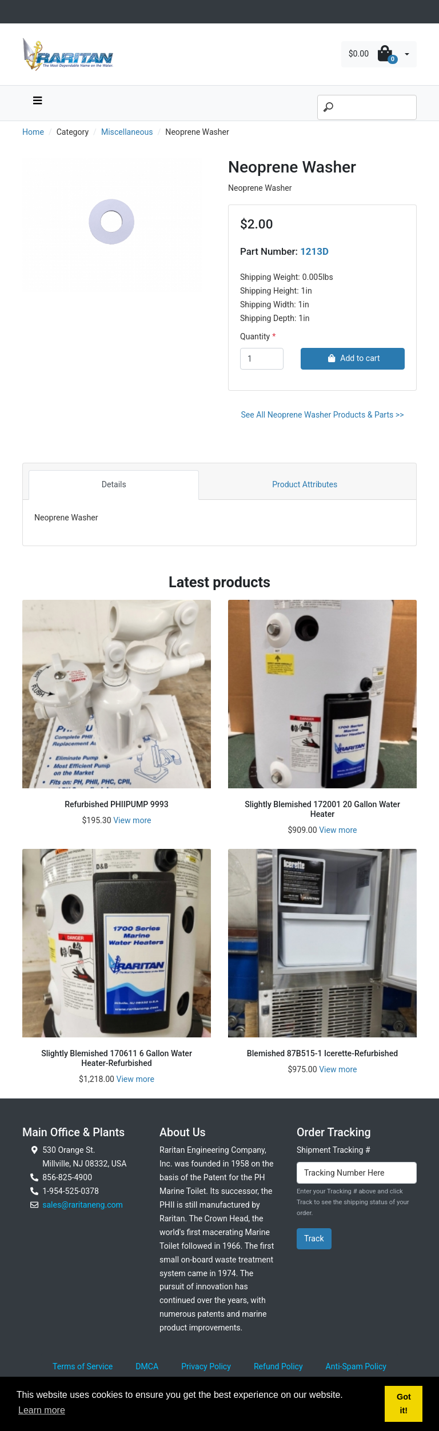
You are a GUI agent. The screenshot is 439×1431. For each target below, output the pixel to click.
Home (33, 132)
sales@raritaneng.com (82, 1204)
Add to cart (352, 358)
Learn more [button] (41, 1410)
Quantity (255, 336)
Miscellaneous (127, 132)
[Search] (367, 107)
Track (314, 1238)
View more (132, 820)
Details (114, 484)
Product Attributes (304, 484)
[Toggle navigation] (28, 11)
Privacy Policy (206, 1366)
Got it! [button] (404, 1403)
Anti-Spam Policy (356, 1366)
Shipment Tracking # (333, 1150)
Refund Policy (278, 1366)
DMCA (146, 1366)
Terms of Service (83, 1366)
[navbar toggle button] (37, 103)
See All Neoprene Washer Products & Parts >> (322, 414)
